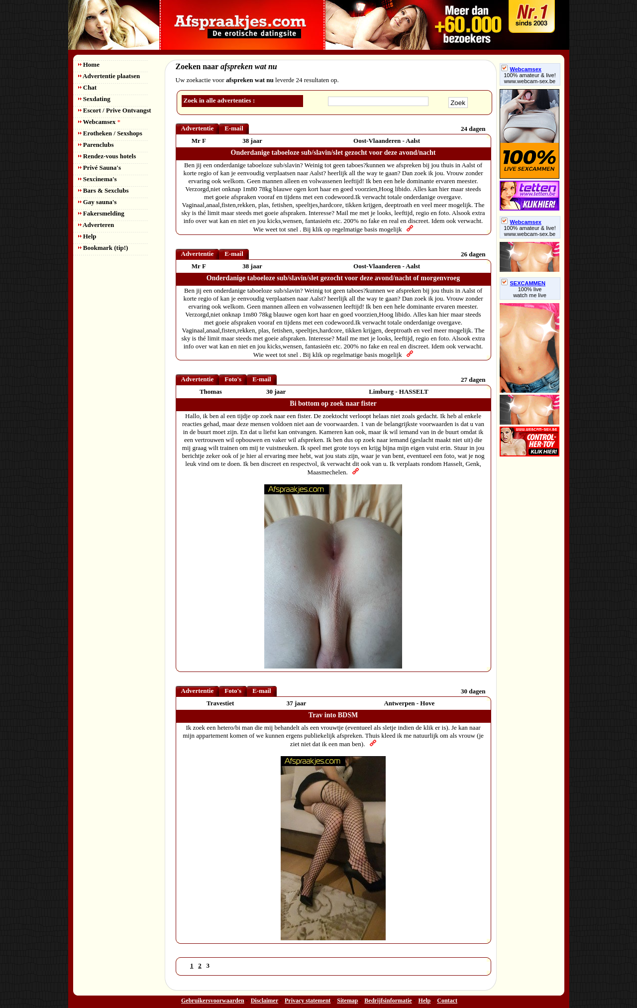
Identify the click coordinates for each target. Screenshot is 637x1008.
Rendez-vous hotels (107, 156)
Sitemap (347, 1000)
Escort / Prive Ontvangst (114, 110)
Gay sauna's (97, 202)
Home (89, 64)
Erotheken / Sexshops (110, 133)
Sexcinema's (97, 179)
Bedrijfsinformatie (388, 1000)
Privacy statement (307, 1000)
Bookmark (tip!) (103, 247)
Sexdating (94, 99)
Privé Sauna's (99, 167)
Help (87, 236)
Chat (87, 87)
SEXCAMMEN (523, 283)
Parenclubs (96, 144)
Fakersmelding (101, 213)
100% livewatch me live (529, 292)
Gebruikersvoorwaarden (212, 1000)
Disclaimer (264, 1000)
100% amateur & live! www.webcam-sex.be (530, 78)
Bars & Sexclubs (103, 190)
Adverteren (96, 224)
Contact (447, 1000)
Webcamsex (99, 121)
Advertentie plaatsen (109, 76)
